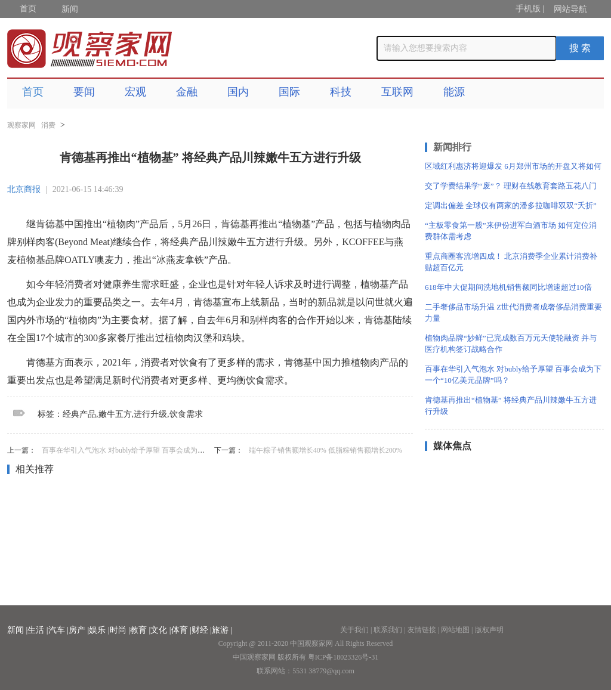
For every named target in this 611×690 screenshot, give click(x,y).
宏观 (135, 92)
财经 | (202, 630)
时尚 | (120, 630)
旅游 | (222, 630)
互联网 (397, 92)
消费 (48, 125)
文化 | (160, 630)
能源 (454, 92)
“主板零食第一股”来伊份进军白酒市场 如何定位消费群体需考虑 (511, 231)
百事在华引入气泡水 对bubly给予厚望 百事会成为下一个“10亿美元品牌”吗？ (162, 450)
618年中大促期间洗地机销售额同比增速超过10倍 (508, 287)
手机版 (528, 8)
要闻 (84, 92)
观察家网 (21, 125)
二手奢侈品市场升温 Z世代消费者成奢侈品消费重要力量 (513, 312)
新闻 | (17, 630)
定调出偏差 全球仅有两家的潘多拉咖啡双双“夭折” (511, 205)
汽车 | (58, 630)
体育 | (181, 630)
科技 (340, 92)
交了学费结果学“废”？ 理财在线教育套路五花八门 (511, 185)
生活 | (37, 630)
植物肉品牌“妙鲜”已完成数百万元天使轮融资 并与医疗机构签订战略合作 (511, 343)
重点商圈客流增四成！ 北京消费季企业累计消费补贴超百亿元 (511, 262)
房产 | (79, 630)
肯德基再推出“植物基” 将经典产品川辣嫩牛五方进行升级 (511, 405)
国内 (238, 92)
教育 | (140, 630)
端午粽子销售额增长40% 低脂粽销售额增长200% (325, 450)
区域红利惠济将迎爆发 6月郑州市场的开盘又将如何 (513, 166)
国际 (289, 92)
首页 (28, 8)
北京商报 (24, 189)
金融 (187, 92)
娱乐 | (99, 630)
